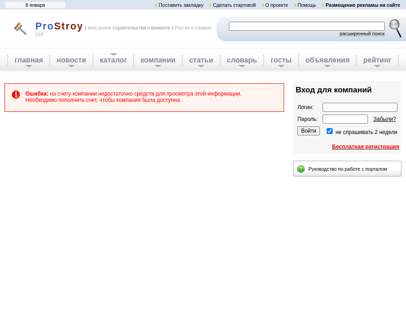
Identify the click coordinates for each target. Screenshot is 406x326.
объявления (327, 60)
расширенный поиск (362, 33)
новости (71, 60)
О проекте (276, 5)
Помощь (307, 5)
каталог (113, 60)
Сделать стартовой (234, 5)
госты (281, 60)
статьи (201, 60)
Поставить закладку (181, 5)
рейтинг (377, 60)
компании (157, 60)
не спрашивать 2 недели (366, 132)
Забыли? (384, 119)
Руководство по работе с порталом (348, 169)
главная (28, 60)
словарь (242, 60)
